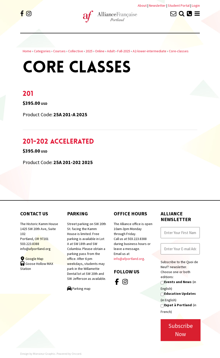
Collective (75, 51)
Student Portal (179, 5)
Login (196, 5)
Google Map (31, 258)
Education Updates (180, 293)
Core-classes (179, 51)
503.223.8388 (29, 243)
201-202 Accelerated (58, 141)
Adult (111, 51)
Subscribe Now (180, 330)
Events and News (178, 282)
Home (27, 51)
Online (100, 51)
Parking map (79, 288)
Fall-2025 (123, 51)
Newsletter (157, 5)
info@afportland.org (35, 248)
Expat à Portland (178, 305)
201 (28, 93)
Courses (59, 51)
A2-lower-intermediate (149, 51)
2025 (89, 51)
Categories (42, 51)
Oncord (76, 354)
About (142, 5)
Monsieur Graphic (44, 354)
